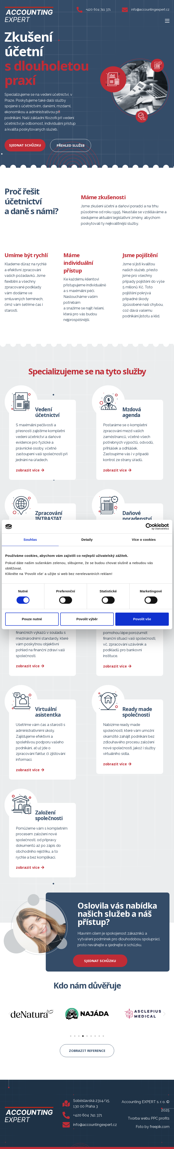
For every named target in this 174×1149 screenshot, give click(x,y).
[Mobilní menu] (167, 20)
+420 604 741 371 (98, 9)
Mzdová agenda (132, 411)
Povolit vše (142, 619)
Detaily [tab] (87, 539)
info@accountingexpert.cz (150, 9)
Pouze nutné (32, 619)
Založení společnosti (49, 814)
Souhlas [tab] (30, 539)
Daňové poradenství (137, 515)
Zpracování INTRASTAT (49, 515)
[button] (9, 1012)
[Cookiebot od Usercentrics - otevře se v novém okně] (149, 526)
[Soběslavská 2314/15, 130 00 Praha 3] (66, 1102)
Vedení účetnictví (47, 411)
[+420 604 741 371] (79, 10)
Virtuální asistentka (48, 710)
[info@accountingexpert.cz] (125, 10)
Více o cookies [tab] (144, 539)
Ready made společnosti (137, 710)
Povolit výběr (87, 619)
